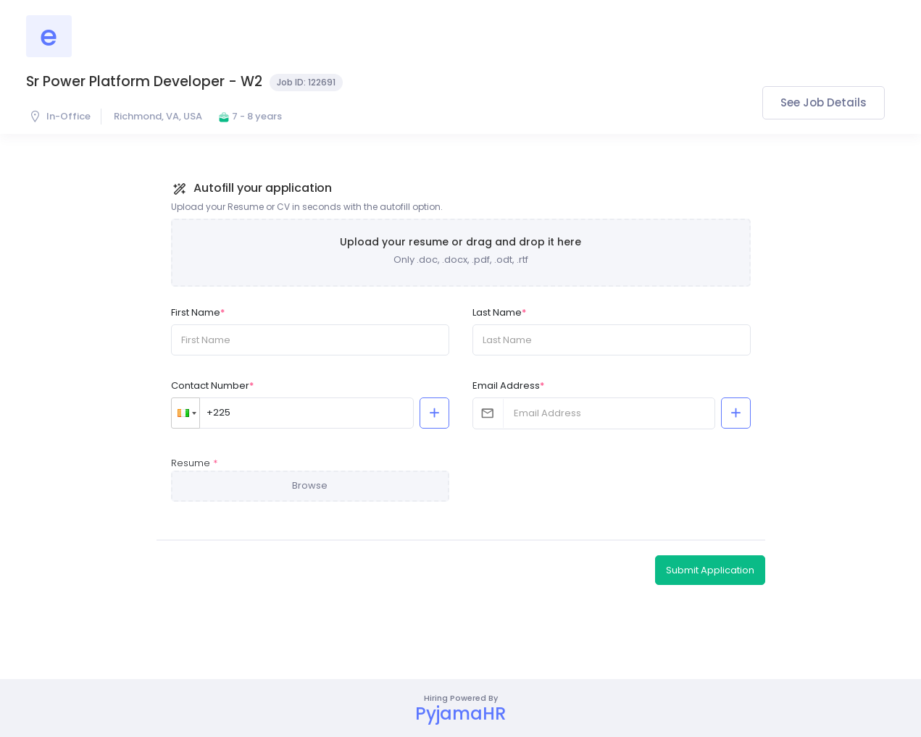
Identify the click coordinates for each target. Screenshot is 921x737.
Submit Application (710, 570)
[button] (185, 413)
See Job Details (823, 102)
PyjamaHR (460, 713)
